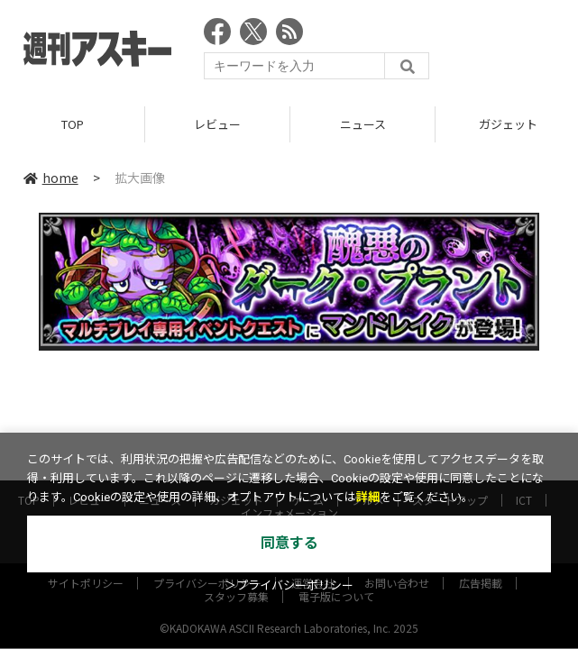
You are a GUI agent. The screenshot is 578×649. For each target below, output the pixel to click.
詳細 (368, 497)
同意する (289, 543)
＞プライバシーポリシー (289, 585)
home (50, 178)
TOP (72, 124)
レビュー (217, 124)
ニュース (363, 124)
